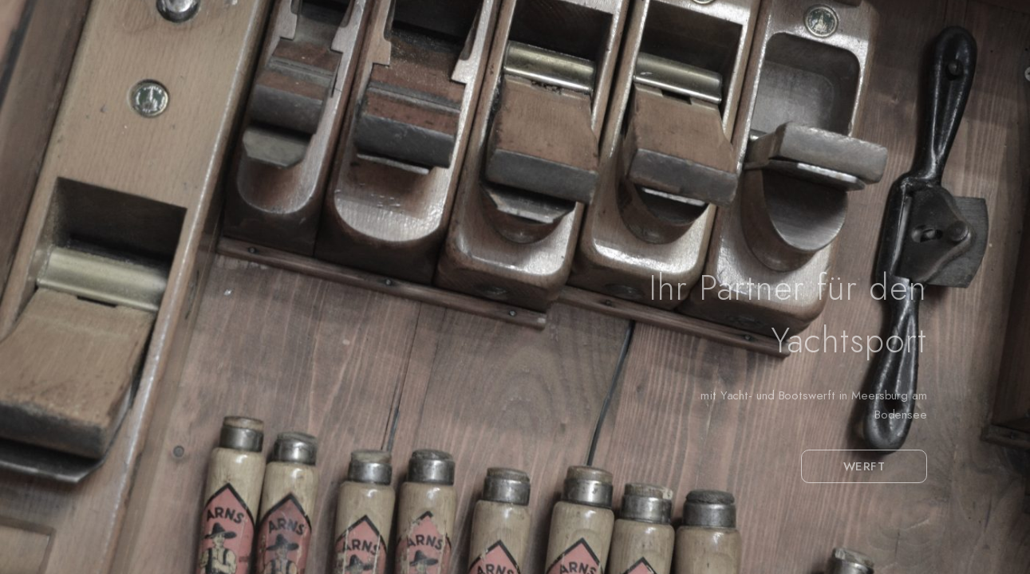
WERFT (864, 466)
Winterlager (637, 65)
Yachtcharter (931, 65)
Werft (549, 65)
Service (727, 65)
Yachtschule (819, 65)
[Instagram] (969, 33)
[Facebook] (939, 33)
